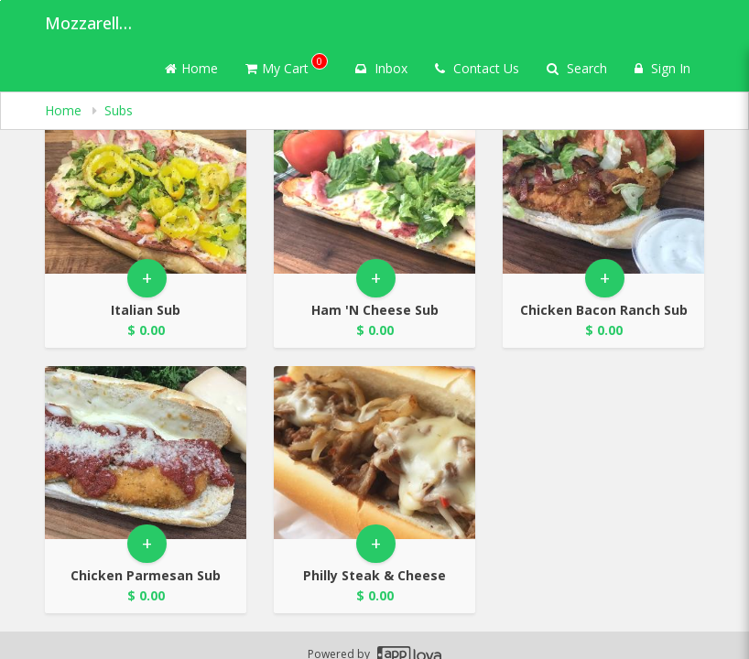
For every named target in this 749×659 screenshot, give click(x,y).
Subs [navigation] (118, 110)
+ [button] (147, 277)
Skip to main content (0, 0)
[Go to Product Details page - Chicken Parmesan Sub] (145, 452)
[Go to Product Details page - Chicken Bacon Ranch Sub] (603, 187)
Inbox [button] (381, 68)
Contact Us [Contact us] (477, 68)
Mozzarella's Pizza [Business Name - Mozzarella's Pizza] (90, 23)
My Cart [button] (286, 65)
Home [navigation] (65, 110)
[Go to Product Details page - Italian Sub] (145, 187)
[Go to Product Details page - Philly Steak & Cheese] (374, 452)
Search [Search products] (577, 68)
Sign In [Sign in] (662, 68)
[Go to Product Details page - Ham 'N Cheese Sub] (374, 187)
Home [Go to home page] (191, 68)
